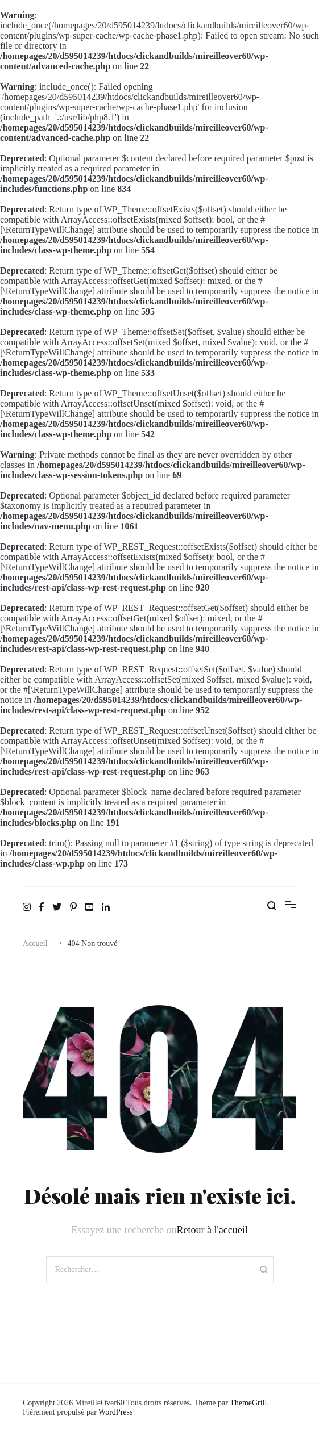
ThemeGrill (248, 1403)
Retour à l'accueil (212, 1230)
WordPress (115, 1412)
